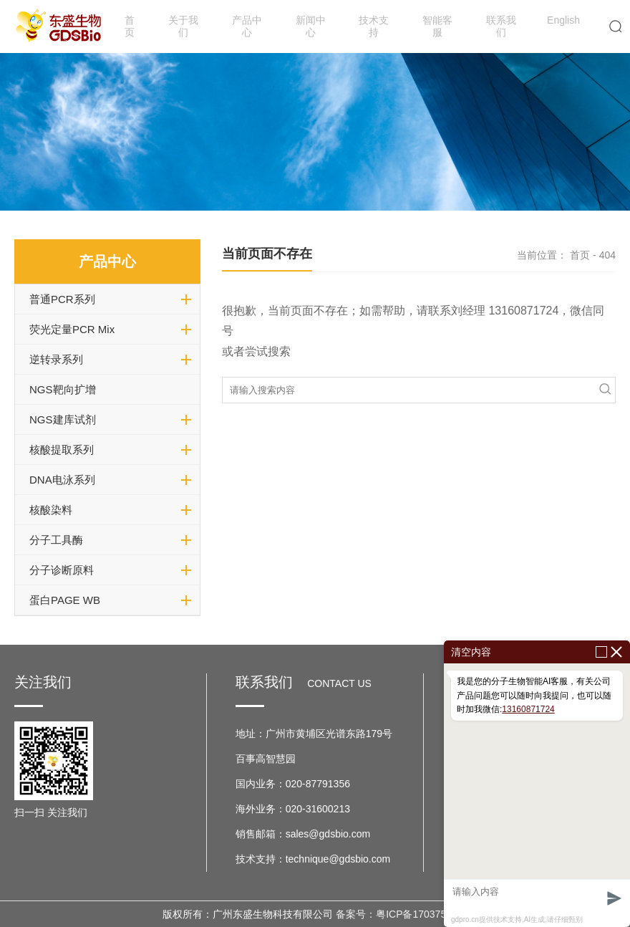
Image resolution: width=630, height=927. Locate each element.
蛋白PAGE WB (64, 600)
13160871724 (528, 709)
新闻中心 (311, 26)
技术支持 (374, 26)
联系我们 (501, 26)
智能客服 (437, 26)
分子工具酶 (56, 540)
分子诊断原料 (61, 570)
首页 (130, 26)
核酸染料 (50, 510)
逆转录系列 (56, 359)
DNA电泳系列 (62, 480)
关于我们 (183, 26)
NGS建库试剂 (62, 419)
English (563, 20)
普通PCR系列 (62, 299)
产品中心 (247, 26)
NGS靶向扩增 (62, 389)
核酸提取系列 (61, 449)
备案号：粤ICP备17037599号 (401, 914)
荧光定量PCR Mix (72, 329)
